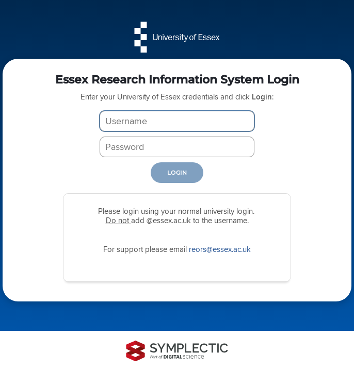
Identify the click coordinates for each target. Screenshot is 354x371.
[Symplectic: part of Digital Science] (177, 351)
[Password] (177, 147)
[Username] (177, 121)
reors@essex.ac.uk (220, 249)
